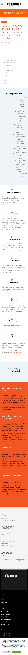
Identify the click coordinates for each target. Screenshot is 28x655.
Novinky (5, 75)
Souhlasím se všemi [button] (16, 651)
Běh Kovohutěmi (8, 78)
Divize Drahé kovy (8, 70)
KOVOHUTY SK (5, 624)
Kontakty (6, 83)
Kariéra (5, 80)
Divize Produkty (7, 65)
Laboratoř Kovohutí (6, 622)
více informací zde (16, 644)
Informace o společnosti (10, 60)
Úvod (5, 57)
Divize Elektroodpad (9, 67)
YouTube (7, 602)
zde (8, 42)
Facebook (7, 599)
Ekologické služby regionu (11, 475)
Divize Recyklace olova (9, 62)
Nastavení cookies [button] (6, 651)
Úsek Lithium (7, 73)
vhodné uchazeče (16, 352)
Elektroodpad (7, 447)
